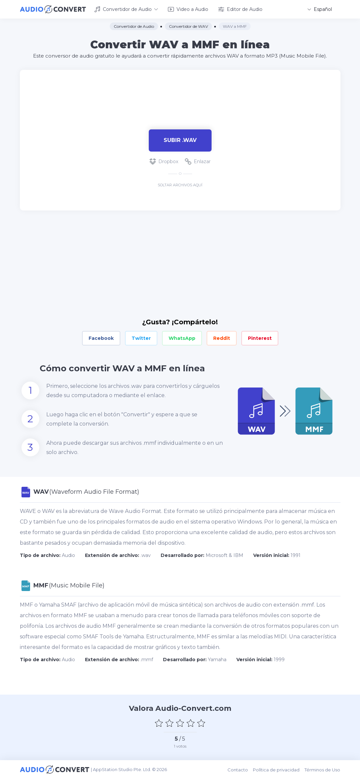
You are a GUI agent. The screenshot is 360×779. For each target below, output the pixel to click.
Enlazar (198, 161)
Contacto (238, 769)
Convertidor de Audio (126, 9)
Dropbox (163, 161)
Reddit (221, 338)
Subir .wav (180, 140)
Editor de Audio (240, 9)
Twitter (141, 338)
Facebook (101, 338)
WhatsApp (182, 338)
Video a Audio (188, 9)
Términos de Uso (322, 769)
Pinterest (260, 338)
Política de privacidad (276, 769)
